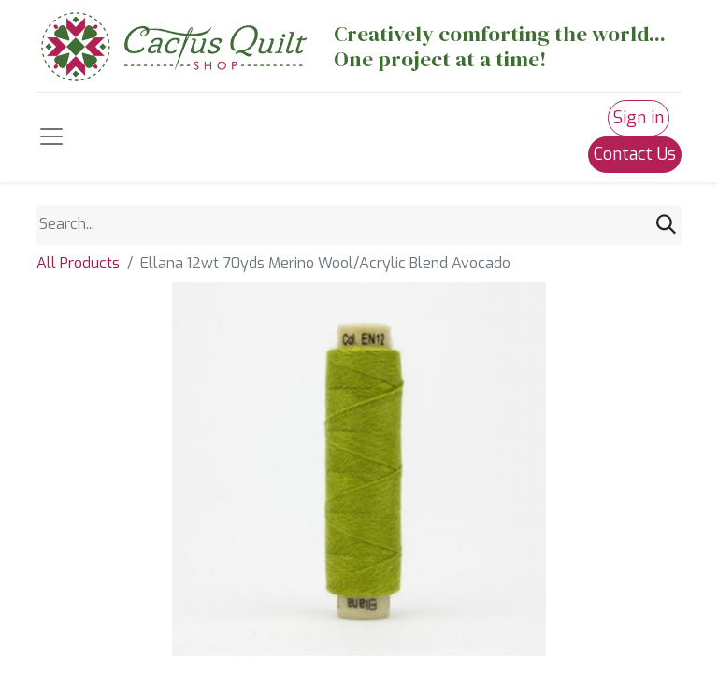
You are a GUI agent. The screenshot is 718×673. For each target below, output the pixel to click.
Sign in (638, 118)
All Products (78, 263)
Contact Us (635, 154)
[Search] (666, 225)
